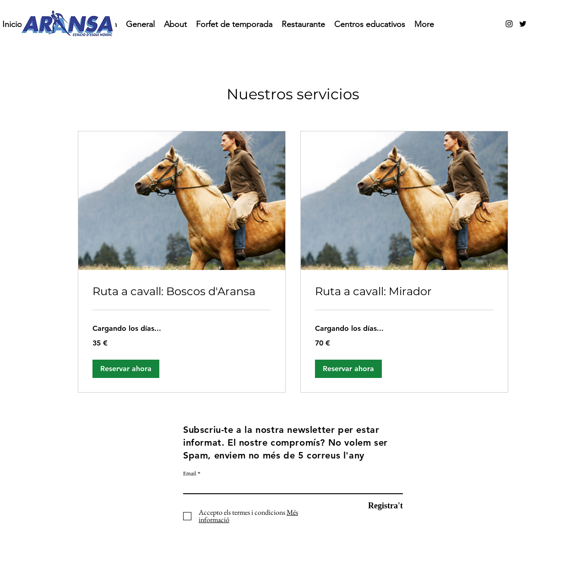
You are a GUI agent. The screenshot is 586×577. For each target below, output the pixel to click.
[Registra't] (380, 506)
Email (189, 473)
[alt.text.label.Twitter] (522, 23)
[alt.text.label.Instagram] (509, 23)
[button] (125, 369)
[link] (181, 291)
